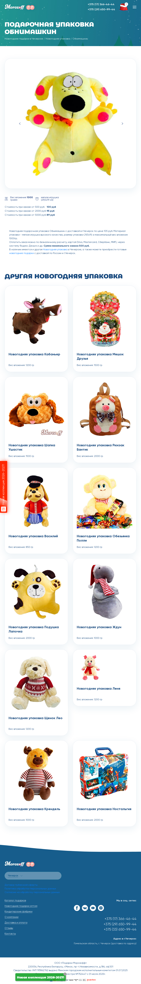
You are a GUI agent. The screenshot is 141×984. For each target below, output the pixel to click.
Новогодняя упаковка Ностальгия (104, 809)
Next (122, 123)
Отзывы (9, 928)
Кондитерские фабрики (18, 911)
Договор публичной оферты (21, 885)
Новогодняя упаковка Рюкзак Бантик (100, 447)
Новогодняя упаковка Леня (98, 688)
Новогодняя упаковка (58, 39)
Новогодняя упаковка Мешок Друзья (100, 356)
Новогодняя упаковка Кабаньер (34, 354)
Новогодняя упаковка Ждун (99, 627)
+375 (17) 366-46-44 (101, 4)
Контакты (10, 934)
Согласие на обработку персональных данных (32, 892)
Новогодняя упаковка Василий (33, 536)
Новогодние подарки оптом (21, 906)
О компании (11, 917)
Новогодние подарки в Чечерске (24, 39)
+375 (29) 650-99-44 (101, 9)
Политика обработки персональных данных (30, 889)
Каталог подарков (15, 900)
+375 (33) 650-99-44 (120, 929)
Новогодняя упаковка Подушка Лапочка (34, 629)
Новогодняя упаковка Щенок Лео (36, 718)
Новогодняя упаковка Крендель (34, 809)
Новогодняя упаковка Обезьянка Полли (103, 538)
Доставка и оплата (16, 922)
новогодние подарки (21, 253)
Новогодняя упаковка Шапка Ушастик (32, 447)
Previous (20, 123)
